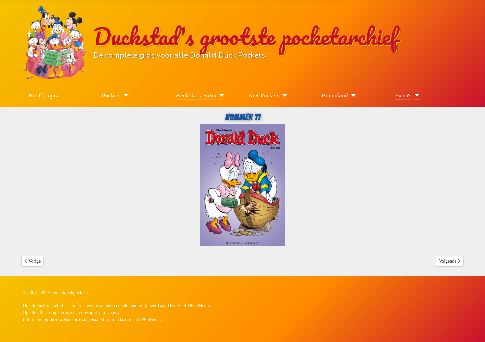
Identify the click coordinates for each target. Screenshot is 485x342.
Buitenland (335, 95)
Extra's (403, 95)
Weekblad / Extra (195, 95)
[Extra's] (415, 95)
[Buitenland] (352, 95)
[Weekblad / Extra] (220, 95)
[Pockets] (124, 95)
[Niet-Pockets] (283, 95)
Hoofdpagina (44, 95)
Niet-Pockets (264, 95)
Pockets (111, 95)
